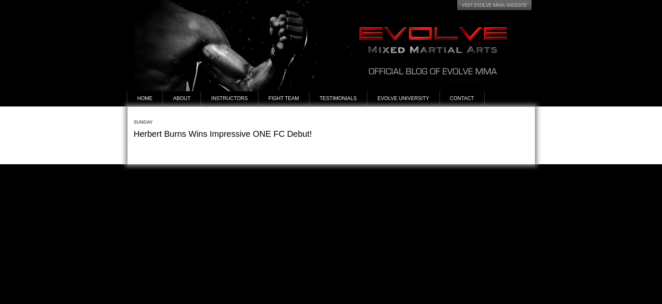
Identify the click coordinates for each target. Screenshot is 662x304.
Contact (462, 98)
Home (144, 98)
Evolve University (403, 98)
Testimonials (338, 98)
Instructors (229, 98)
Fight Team (284, 98)
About (181, 98)
